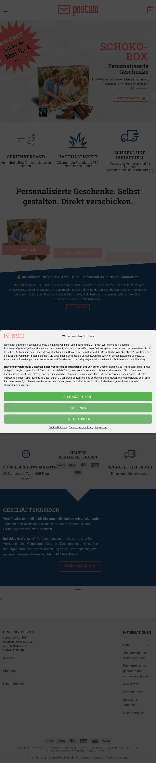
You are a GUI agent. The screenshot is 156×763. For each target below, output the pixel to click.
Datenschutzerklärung (81, 427)
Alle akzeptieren (77, 397)
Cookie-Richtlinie (58, 427)
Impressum (101, 427)
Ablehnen (78, 408)
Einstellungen (78, 419)
